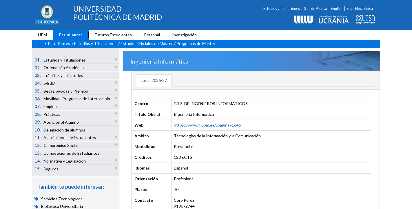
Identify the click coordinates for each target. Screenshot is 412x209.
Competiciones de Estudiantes (67, 153)
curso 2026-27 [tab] (154, 80)
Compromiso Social (56, 145)
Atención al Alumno (57, 122)
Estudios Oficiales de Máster (147, 43)
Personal (152, 34)
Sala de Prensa (315, 8)
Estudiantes (71, 34)
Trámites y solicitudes (58, 75)
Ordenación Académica (60, 67)
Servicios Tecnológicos (58, 198)
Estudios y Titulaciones (281, 8)
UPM (42, 34)
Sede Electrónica (360, 8)
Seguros (46, 168)
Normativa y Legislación (60, 160)
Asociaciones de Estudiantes (65, 137)
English (336, 8)
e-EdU (45, 83)
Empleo (46, 106)
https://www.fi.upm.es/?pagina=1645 (207, 124)
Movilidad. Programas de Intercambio (72, 98)
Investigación (184, 34)
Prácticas (47, 114)
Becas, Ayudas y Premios (61, 90)
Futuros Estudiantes (113, 34)
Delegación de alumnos (59, 129)
